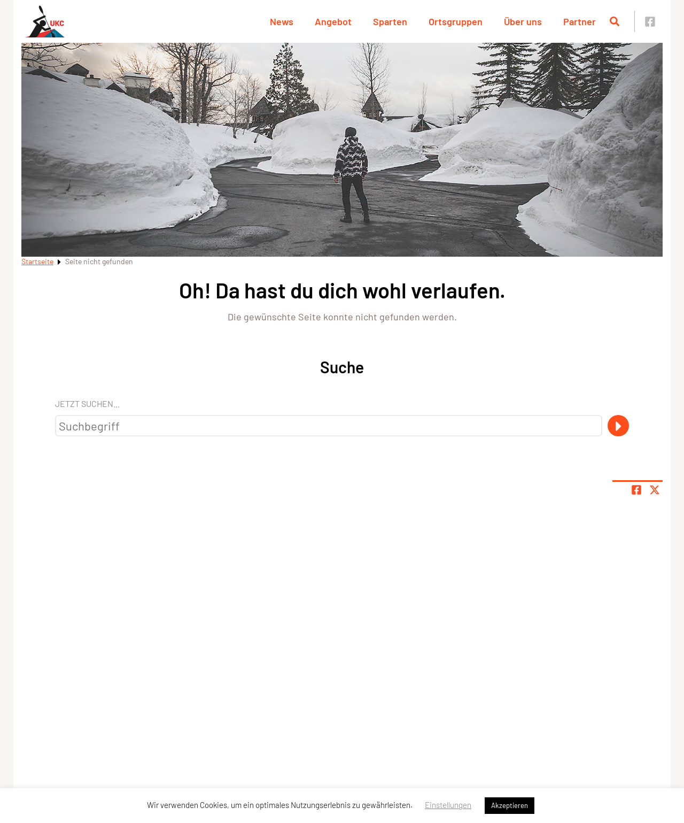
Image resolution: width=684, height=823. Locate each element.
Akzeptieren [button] (509, 805)
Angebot (333, 21)
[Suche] (618, 425)
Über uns (523, 21)
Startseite (37, 261)
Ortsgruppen (456, 21)
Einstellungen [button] (448, 805)
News (281, 21)
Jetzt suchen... (87, 403)
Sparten (390, 21)
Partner (579, 21)
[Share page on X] (655, 490)
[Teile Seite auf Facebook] (636, 490)
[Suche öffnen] (614, 21)
